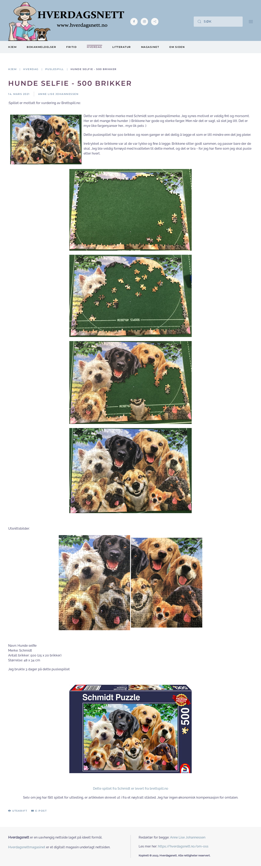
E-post (39, 810)
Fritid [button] (71, 46)
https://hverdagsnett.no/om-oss (183, 846)
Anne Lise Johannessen (187, 837)
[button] (251, 21)
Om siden (177, 46)
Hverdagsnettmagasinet (26, 847)
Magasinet (150, 46)
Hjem (12, 46)
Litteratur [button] (121, 46)
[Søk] (218, 21)
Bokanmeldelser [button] (41, 46)
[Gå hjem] (66, 21)
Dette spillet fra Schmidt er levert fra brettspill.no (130, 788)
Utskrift (17, 810)
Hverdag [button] (94, 46)
